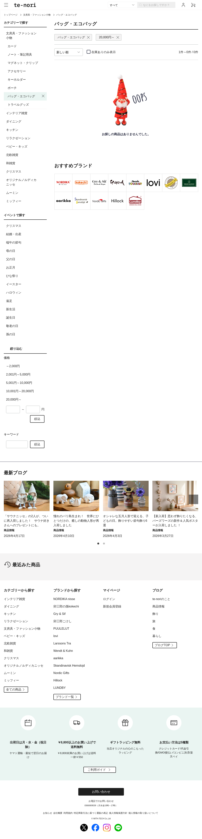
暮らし (157, 636)
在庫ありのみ (103, 52)
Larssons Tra (62, 643)
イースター (26, 284)
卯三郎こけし (62, 621)
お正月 (26, 267)
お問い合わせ (101, 791)
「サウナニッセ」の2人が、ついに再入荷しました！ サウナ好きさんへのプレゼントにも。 (26, 521)
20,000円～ (13, 399)
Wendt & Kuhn (63, 650)
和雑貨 (26, 163)
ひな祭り (26, 276)
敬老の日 (26, 326)
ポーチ (12, 88)
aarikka (58, 658)
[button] (193, 499)
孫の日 (26, 334)
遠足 (26, 301)
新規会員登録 (112, 606)
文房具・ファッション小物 (37, 14)
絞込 (37, 418)
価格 (7, 357)
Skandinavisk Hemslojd (69, 665)
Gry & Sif (59, 613)
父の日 (26, 259)
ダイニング (26, 121)
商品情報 (158, 606)
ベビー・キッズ (26, 146)
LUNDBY (59, 687)
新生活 (26, 309)
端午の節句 (26, 242)
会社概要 (57, 813)
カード (12, 46)
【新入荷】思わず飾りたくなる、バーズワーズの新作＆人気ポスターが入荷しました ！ (175, 521)
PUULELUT (61, 628)
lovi (55, 636)
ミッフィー (26, 201)
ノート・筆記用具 (20, 54)
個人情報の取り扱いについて (143, 813)
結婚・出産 (26, 234)
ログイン (109, 599)
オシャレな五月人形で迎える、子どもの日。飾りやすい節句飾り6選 (126, 521)
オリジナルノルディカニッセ (26, 182)
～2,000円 (13, 366)
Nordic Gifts (61, 673)
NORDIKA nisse (64, 599)
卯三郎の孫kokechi (66, 606)
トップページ (10, 14)
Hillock (57, 680)
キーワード (11, 434)
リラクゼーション (26, 138)
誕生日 (26, 317)
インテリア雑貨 (26, 113)
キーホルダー (17, 79)
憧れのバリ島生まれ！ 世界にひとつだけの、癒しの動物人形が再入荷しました (76, 521)
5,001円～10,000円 (19, 382)
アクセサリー (17, 71)
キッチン (26, 130)
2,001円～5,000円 (18, 374)
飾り (155, 613)
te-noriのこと (161, 599)
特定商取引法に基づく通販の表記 (91, 813)
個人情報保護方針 (118, 813)
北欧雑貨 (26, 155)
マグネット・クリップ (23, 62)
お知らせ (47, 813)
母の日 (26, 251)
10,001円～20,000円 (20, 391)
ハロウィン (26, 292)
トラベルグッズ (18, 104)
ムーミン (26, 193)
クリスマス (26, 171)
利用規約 (68, 813)
